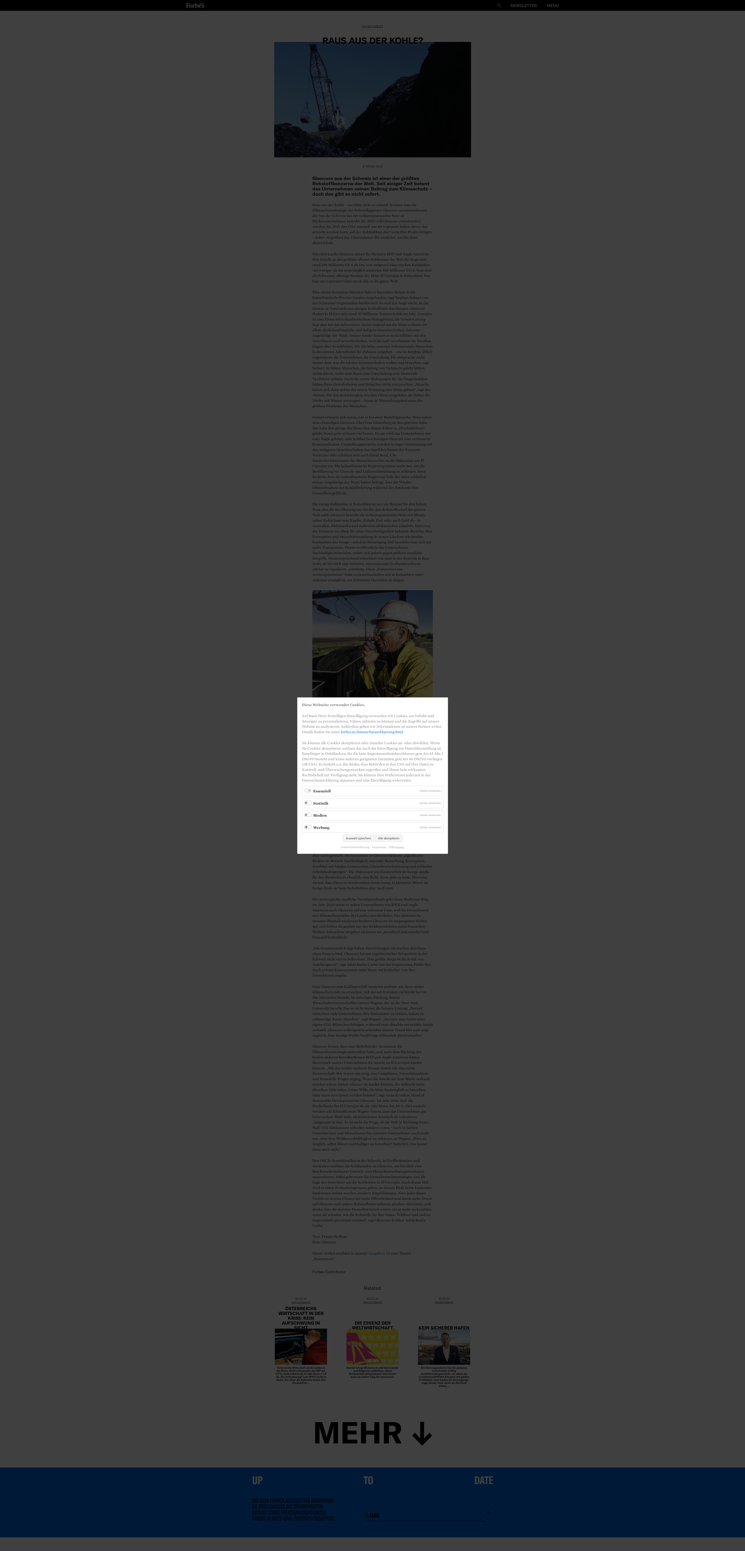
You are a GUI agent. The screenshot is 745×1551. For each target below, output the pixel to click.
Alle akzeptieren (388, 838)
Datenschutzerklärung (355, 847)
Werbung (321, 827)
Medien (320, 815)
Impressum (379, 847)
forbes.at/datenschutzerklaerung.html (372, 731)
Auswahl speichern (358, 838)
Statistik (320, 803)
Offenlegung (396, 847)
